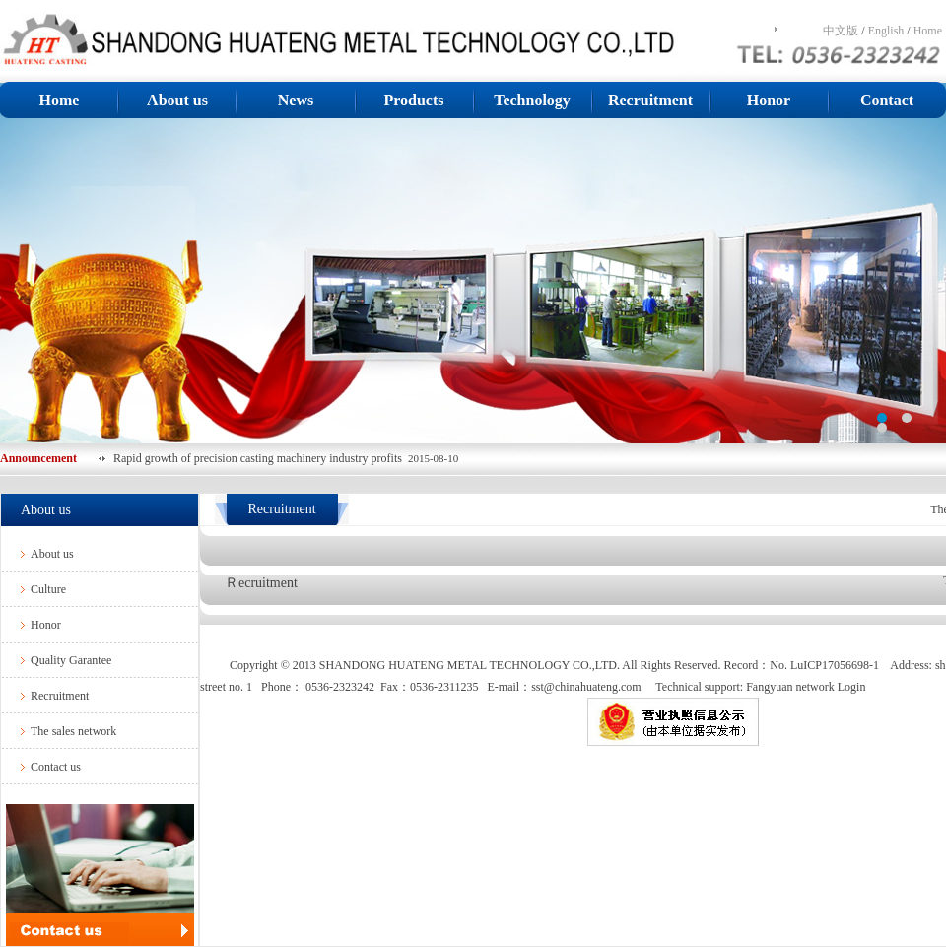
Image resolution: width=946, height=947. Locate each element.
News (295, 100)
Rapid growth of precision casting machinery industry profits (260, 458)
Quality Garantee (71, 660)
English (886, 30)
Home (927, 30)
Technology (532, 100)
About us (177, 100)
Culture (48, 589)
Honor (768, 100)
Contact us (56, 767)
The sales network (73, 731)
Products (413, 100)
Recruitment (650, 100)
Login (852, 687)
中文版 (840, 30)
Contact (886, 100)
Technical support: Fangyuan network (744, 687)
